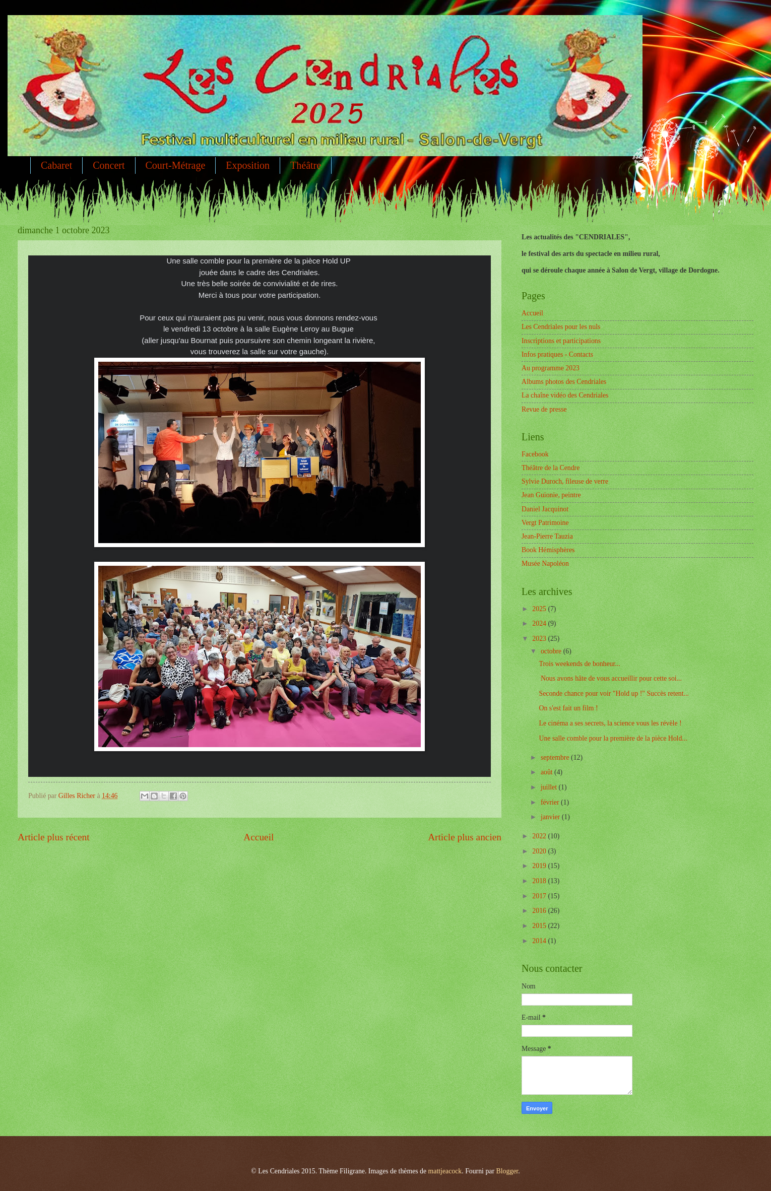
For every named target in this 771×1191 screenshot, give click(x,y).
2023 (540, 638)
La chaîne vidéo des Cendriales (565, 395)
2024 (540, 623)
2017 (540, 896)
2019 (540, 866)
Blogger (507, 1171)
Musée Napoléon (545, 563)
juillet (550, 787)
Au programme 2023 (551, 368)
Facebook (535, 454)
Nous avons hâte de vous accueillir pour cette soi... (610, 678)
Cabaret (56, 165)
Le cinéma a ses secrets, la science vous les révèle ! (610, 723)
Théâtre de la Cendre (551, 468)
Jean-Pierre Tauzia (547, 536)
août (547, 772)
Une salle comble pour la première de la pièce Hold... (613, 738)
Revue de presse (544, 409)
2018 (540, 881)
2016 (540, 910)
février (551, 802)
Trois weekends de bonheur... (579, 664)
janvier (551, 817)
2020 (540, 851)
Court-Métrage (176, 165)
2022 (540, 836)
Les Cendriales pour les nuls (561, 326)
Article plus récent (54, 837)
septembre (556, 757)
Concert (108, 165)
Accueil (258, 837)
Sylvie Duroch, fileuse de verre (565, 481)
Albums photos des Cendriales (564, 381)
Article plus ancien (464, 837)
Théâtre (305, 165)
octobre (552, 651)
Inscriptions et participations (561, 341)
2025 (540, 609)
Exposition (248, 165)
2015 (540, 926)
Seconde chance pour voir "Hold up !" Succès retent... (613, 693)
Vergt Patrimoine (545, 522)
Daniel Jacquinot (545, 509)
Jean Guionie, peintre (551, 495)
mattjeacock (445, 1171)
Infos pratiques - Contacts (557, 354)
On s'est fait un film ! (568, 708)
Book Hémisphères (548, 550)
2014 (540, 941)
